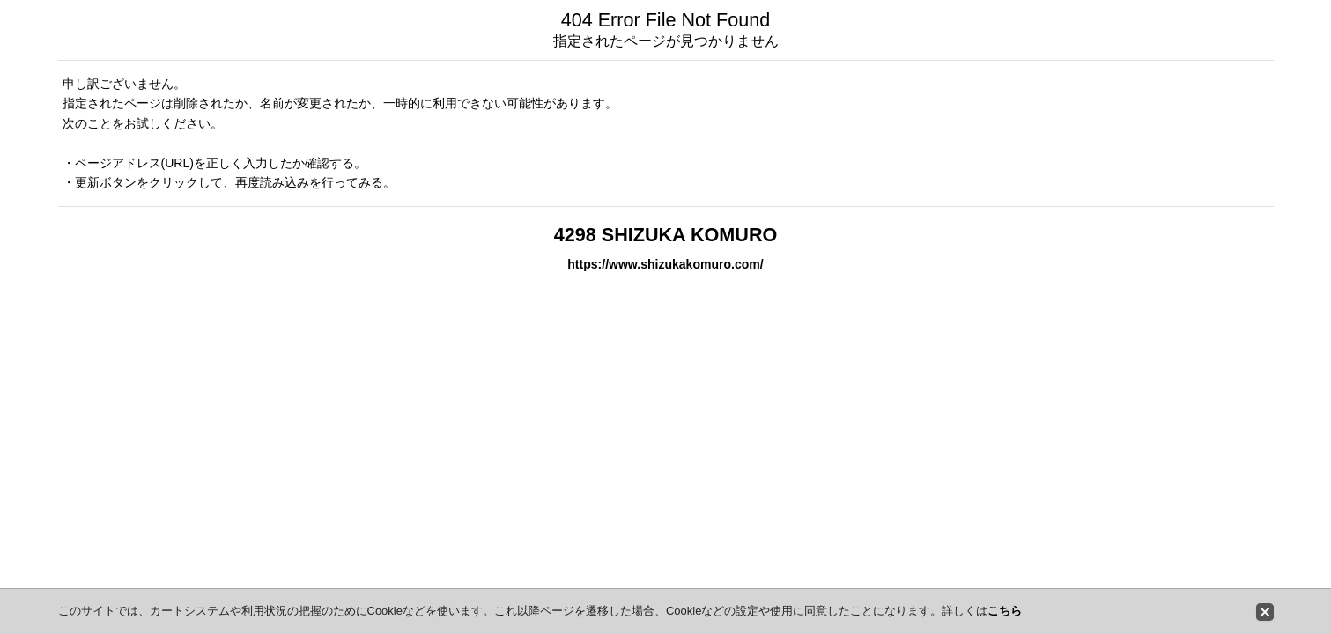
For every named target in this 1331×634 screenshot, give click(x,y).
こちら (1004, 610)
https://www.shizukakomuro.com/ (665, 264)
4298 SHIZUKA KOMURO (666, 235)
